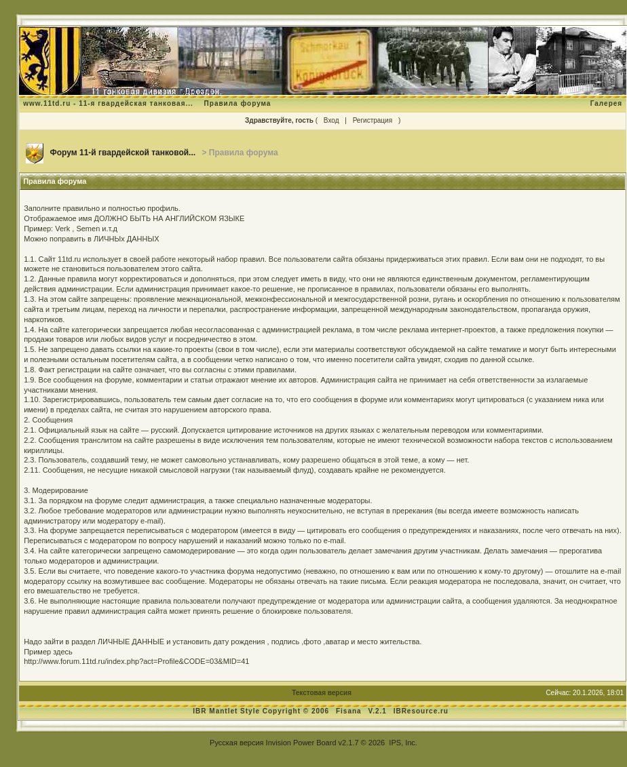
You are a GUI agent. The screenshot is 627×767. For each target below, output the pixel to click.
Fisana (350, 711)
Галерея (606, 103)
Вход (331, 120)
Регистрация (372, 120)
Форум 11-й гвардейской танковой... (123, 152)
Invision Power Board (301, 743)
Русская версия (236, 743)
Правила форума (237, 103)
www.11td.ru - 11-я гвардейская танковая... (108, 103)
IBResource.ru (421, 711)
